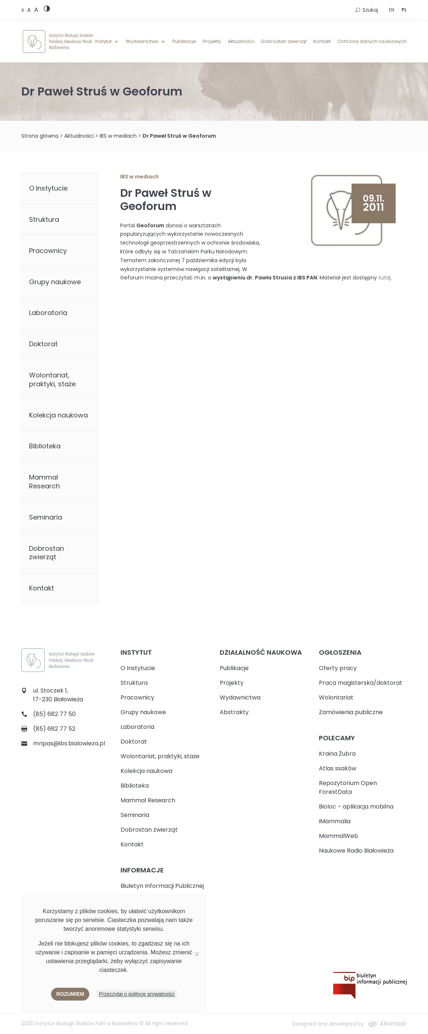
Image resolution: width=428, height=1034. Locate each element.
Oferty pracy (338, 668)
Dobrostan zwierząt (284, 41)
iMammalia (334, 821)
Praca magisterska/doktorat (360, 683)
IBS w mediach (118, 136)
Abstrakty (234, 712)
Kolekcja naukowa (58, 415)
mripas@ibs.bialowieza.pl (69, 743)
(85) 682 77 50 (54, 714)
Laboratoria (48, 312)
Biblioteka (45, 446)
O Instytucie (48, 188)
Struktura (44, 219)
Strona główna (39, 136)
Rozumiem (70, 994)
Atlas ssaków (337, 768)
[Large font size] (36, 9)
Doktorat (43, 343)
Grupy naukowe (55, 281)
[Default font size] (23, 10)
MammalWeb (338, 836)
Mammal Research (44, 482)
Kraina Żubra (337, 753)
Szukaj (370, 10)
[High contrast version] (47, 10)
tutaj (384, 277)
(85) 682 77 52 (54, 728)
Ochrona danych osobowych (372, 41)
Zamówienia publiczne (351, 712)
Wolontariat (336, 697)
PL (404, 10)
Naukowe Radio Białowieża (356, 850)
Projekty (212, 41)
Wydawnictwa (142, 41)
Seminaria (45, 517)
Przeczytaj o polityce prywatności (136, 994)
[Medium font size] (29, 10)
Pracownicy (48, 250)
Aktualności (241, 41)
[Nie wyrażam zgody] (196, 954)
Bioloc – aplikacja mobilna (356, 806)
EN (391, 10)
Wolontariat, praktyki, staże (52, 379)
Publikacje (184, 41)
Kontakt (322, 41)
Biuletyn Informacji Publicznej (162, 886)
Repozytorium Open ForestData (348, 787)
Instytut (103, 41)
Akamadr (393, 1023)
